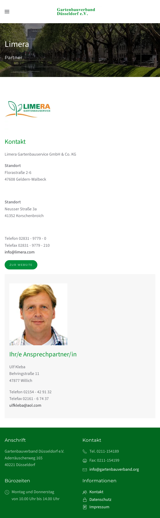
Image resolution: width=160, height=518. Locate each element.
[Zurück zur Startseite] (80, 11)
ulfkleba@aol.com (25, 405)
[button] (7, 11)
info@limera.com (20, 252)
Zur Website (21, 264)
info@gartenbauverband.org (114, 469)
